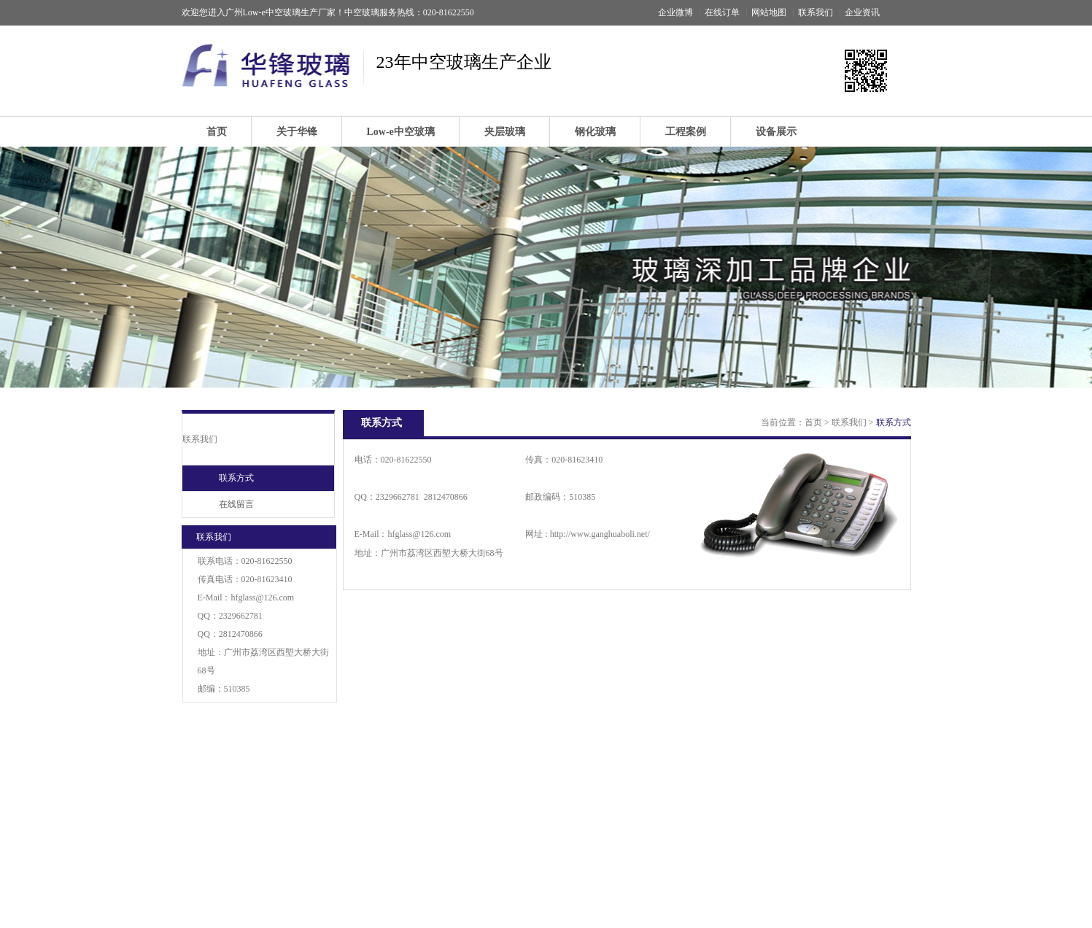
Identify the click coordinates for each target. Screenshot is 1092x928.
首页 (216, 131)
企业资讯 (862, 12)
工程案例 (685, 131)
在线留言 (236, 504)
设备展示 (776, 131)
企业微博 (675, 12)
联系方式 (236, 478)
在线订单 (722, 12)
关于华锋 (296, 131)
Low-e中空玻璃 (401, 131)
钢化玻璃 (595, 131)
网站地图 (768, 12)
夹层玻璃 (504, 131)
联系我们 (815, 12)
